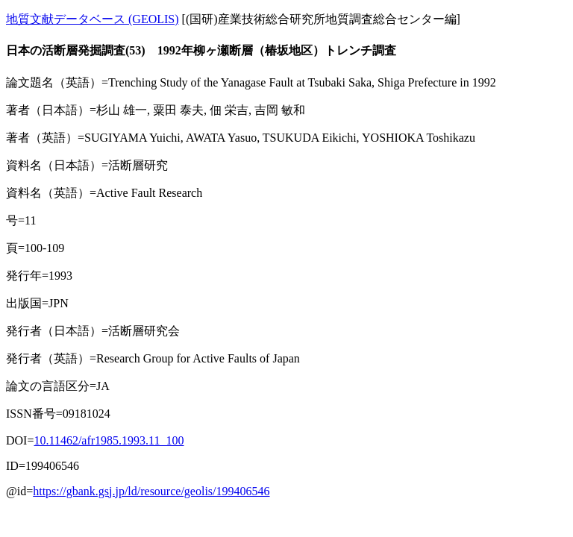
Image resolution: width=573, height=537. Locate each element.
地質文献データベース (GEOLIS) (92, 19)
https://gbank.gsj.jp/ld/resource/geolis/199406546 (151, 491)
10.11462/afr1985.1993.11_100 (109, 440)
